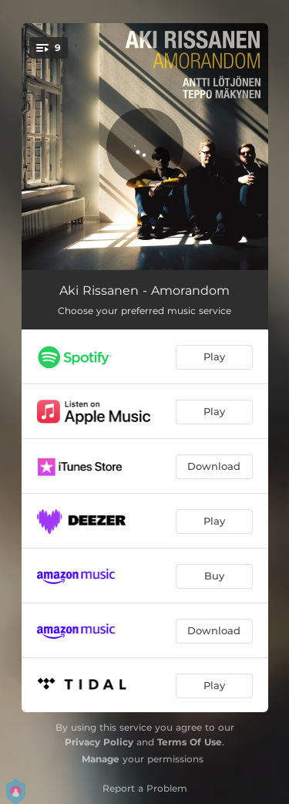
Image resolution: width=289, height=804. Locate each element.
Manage (100, 759)
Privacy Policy (99, 742)
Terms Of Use (189, 742)
